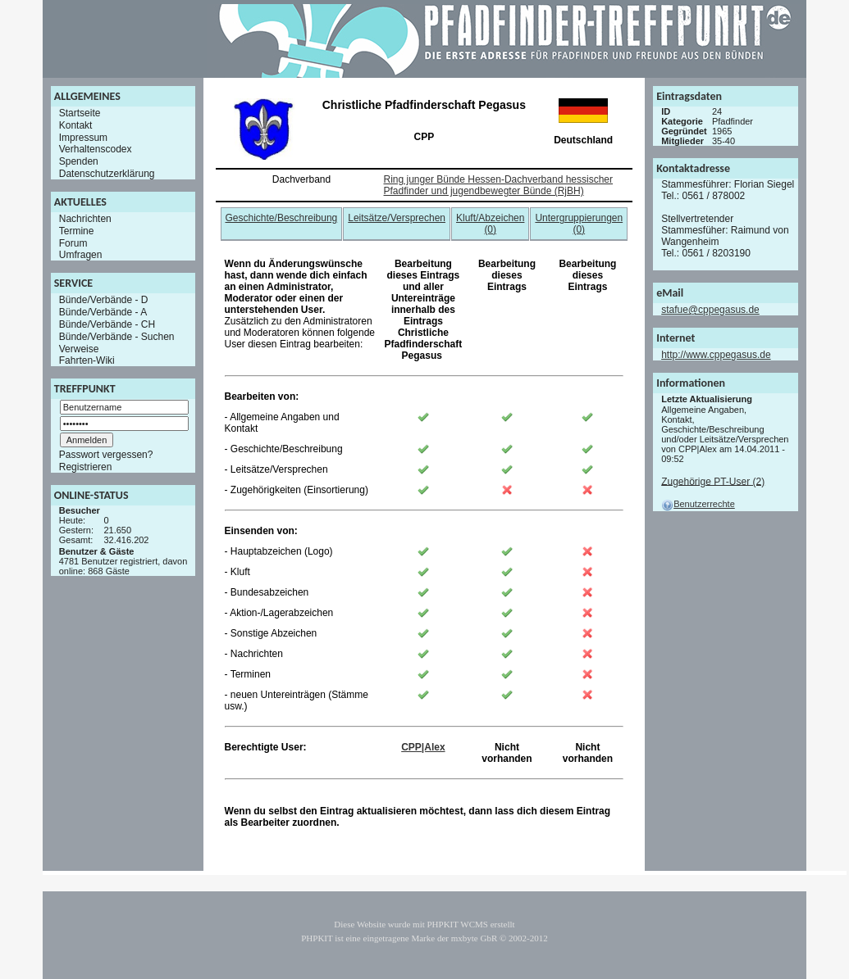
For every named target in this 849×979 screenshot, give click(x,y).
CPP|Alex (423, 747)
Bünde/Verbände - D (103, 300)
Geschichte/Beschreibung (282, 218)
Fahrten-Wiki (87, 360)
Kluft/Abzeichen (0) (490, 223)
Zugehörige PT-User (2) (713, 481)
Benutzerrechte (698, 504)
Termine (76, 231)
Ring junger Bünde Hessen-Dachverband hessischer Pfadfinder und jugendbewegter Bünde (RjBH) (499, 185)
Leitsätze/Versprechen (396, 218)
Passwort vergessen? (106, 454)
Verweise (79, 348)
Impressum (83, 137)
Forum (73, 242)
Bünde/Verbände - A (103, 312)
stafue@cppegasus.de (710, 309)
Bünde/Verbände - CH (107, 324)
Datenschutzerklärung (107, 173)
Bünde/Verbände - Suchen (117, 336)
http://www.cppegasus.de (715, 354)
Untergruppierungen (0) (579, 223)
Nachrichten (85, 218)
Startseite (80, 113)
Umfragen (81, 255)
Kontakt (76, 125)
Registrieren (85, 467)
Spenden (78, 161)
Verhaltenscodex (95, 149)
